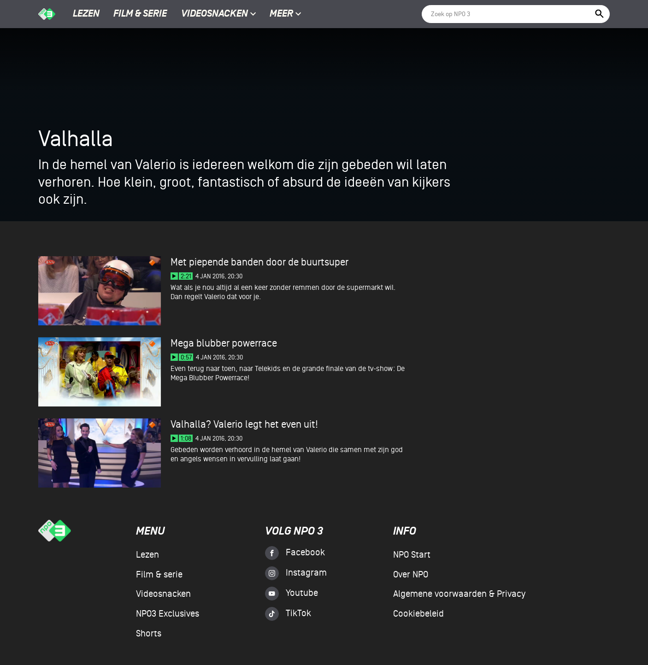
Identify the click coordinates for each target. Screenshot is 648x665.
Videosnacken (214, 14)
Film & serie (140, 14)
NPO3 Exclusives (167, 614)
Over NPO (410, 575)
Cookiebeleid (418, 614)
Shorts (148, 634)
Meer (285, 14)
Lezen (86, 14)
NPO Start (411, 555)
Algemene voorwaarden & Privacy (459, 594)
